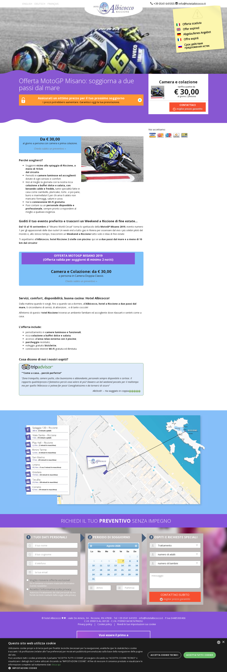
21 (122, 570)
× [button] (223, 642)
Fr (53, 3)
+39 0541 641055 (164, 3)
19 (108, 570)
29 (129, 574)
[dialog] (113, 655)
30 (137, 574)
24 (93, 574)
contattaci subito (175, 597)
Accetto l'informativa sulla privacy (50, 589)
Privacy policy (85, 624)
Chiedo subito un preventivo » (50, 148)
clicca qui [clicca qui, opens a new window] (56, 664)
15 (129, 565)
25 (101, 574)
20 (115, 570)
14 (122, 565)
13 (115, 565)
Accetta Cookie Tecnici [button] (164, 655)
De (39, 3)
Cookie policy (104, 624)
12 (108, 565)
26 (108, 574)
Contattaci (187, 107)
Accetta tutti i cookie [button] (199, 655)
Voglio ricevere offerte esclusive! (50, 580)
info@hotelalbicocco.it (192, 3)
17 (93, 570)
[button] (76, 668)
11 (101, 565)
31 (93, 579)
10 (93, 565)
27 (115, 574)
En (27, 3)
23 (137, 570)
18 (101, 570)
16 (137, 565)
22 (129, 570)
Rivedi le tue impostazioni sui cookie (136, 624)
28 (122, 574)
